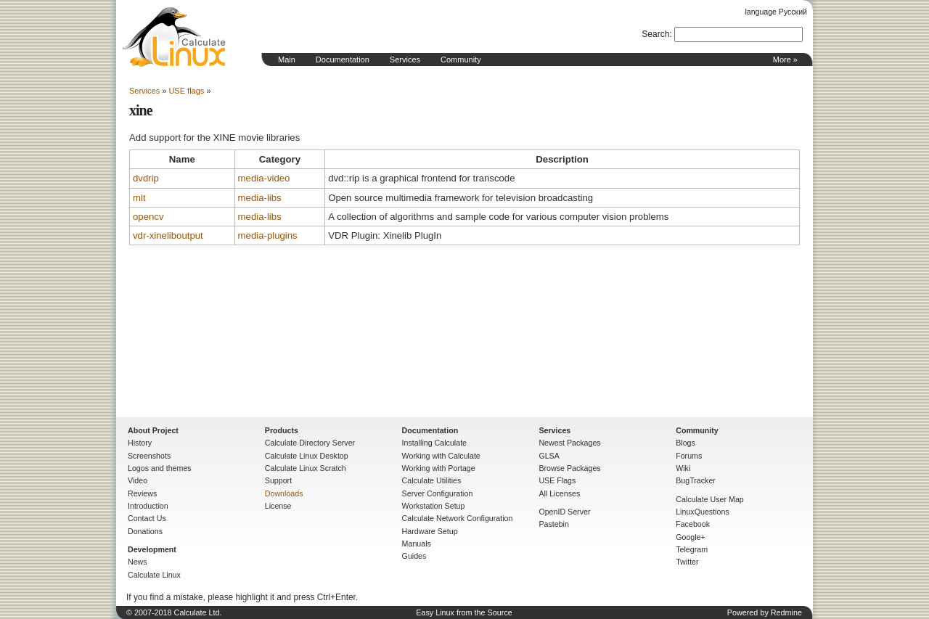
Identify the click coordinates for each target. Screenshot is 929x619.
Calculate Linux (154, 574)
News (137, 561)
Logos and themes (160, 468)
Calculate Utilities (432, 480)
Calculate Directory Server (310, 442)
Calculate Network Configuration (457, 518)
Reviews (142, 493)
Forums (689, 455)
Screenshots (149, 455)
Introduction (148, 505)
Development (152, 549)
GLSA (549, 455)
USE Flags (557, 480)
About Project (153, 430)
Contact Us (147, 518)
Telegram (692, 549)
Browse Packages (569, 468)
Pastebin (553, 524)
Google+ (690, 537)
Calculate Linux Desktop (306, 455)
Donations (145, 531)
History (140, 442)
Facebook (693, 524)
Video (137, 480)
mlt (139, 197)
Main (286, 59)
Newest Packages (569, 442)
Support (278, 480)
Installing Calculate (434, 442)
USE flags (186, 90)
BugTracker (696, 480)
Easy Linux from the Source (464, 612)
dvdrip (146, 178)
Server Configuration (437, 493)
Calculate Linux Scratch (305, 468)
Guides (414, 556)
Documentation (342, 59)
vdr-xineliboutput (168, 235)
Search (655, 34)
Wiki (683, 468)
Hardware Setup (430, 531)
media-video (264, 178)
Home (174, 37)
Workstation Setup (433, 505)
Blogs (685, 442)
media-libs (260, 197)
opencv (148, 216)
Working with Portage (438, 468)
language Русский (776, 11)
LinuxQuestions (702, 511)
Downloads (284, 493)
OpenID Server (564, 511)
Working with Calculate (441, 455)
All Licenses (559, 493)
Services (405, 59)
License (278, 505)
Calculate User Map (710, 499)
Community (461, 59)
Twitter (687, 561)
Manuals (416, 543)
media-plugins (268, 235)
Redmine (786, 612)
